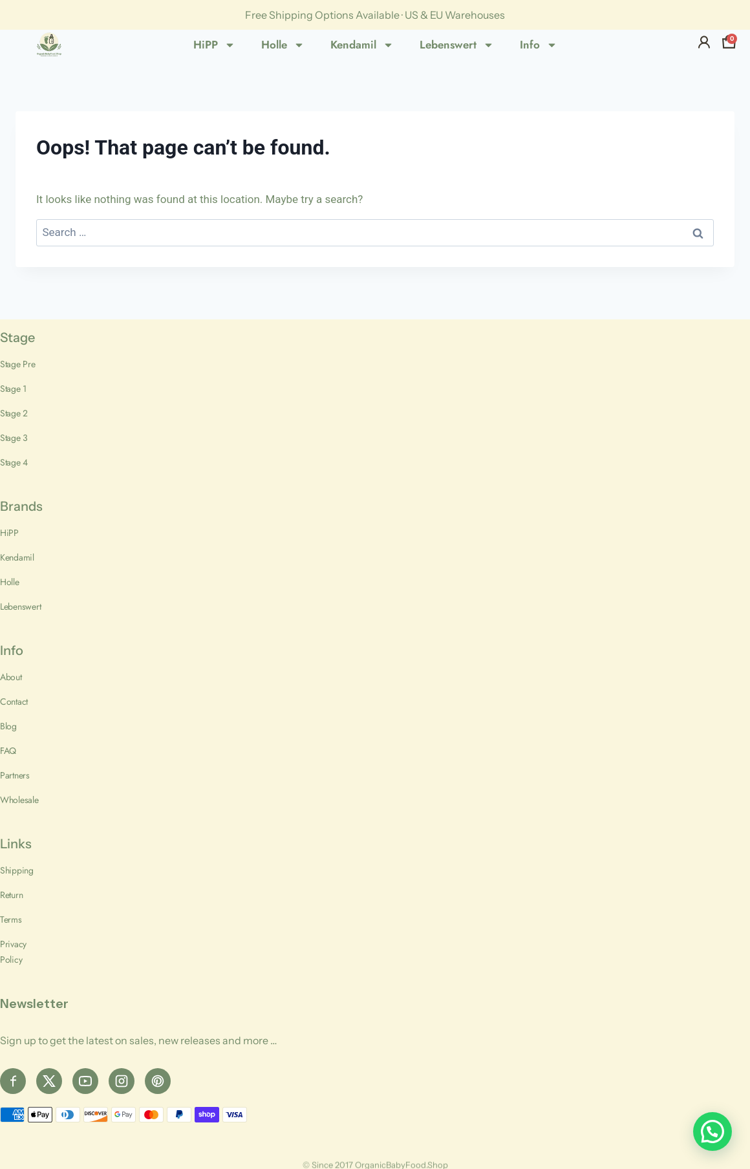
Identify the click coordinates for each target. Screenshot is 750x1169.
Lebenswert (457, 45)
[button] (712, 1131)
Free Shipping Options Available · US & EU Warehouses (375, 14)
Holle (283, 45)
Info (538, 45)
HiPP (214, 45)
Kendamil (362, 45)
